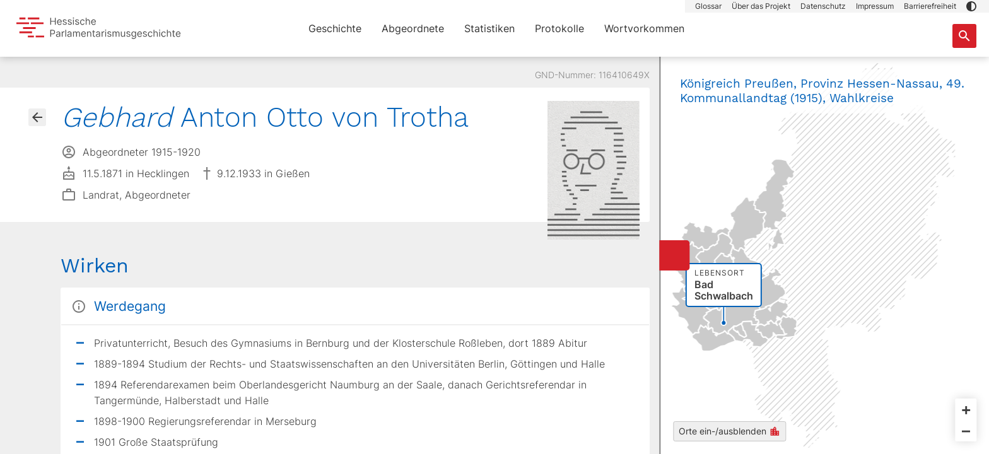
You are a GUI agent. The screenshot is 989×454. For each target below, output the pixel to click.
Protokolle (559, 28)
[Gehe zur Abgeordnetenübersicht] (37, 117)
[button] (971, 6)
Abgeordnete (413, 28)
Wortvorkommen (644, 28)
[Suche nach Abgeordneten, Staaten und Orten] (964, 36)
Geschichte (334, 28)
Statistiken (489, 28)
